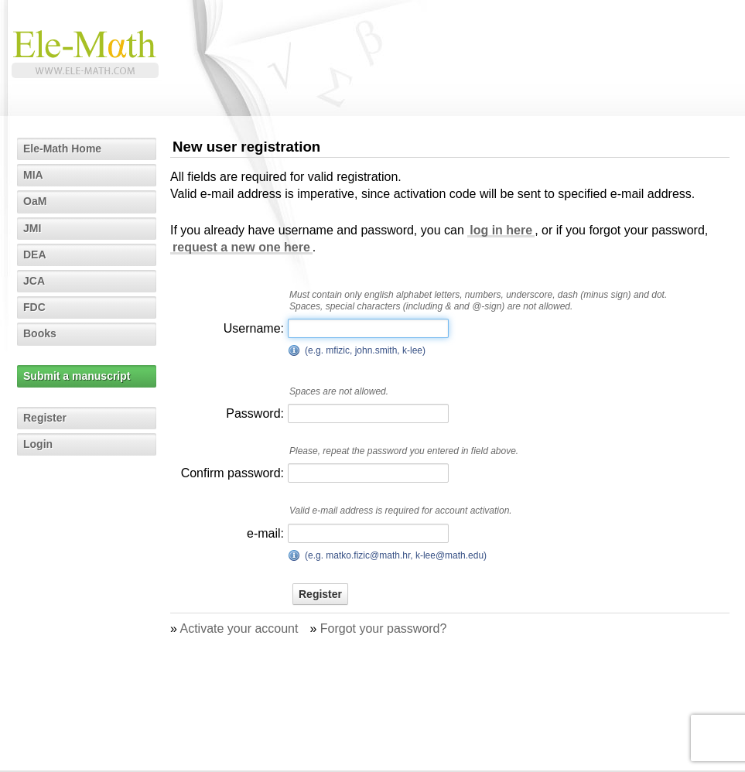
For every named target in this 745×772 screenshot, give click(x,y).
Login (38, 444)
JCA (34, 281)
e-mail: (265, 533)
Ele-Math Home (62, 148)
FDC (34, 307)
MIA (33, 175)
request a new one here (241, 247)
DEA (34, 254)
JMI (32, 228)
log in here (501, 230)
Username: (254, 328)
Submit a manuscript (76, 376)
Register (45, 418)
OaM (34, 201)
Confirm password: (232, 473)
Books (39, 333)
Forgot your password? (383, 628)
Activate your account (238, 628)
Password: (255, 413)
